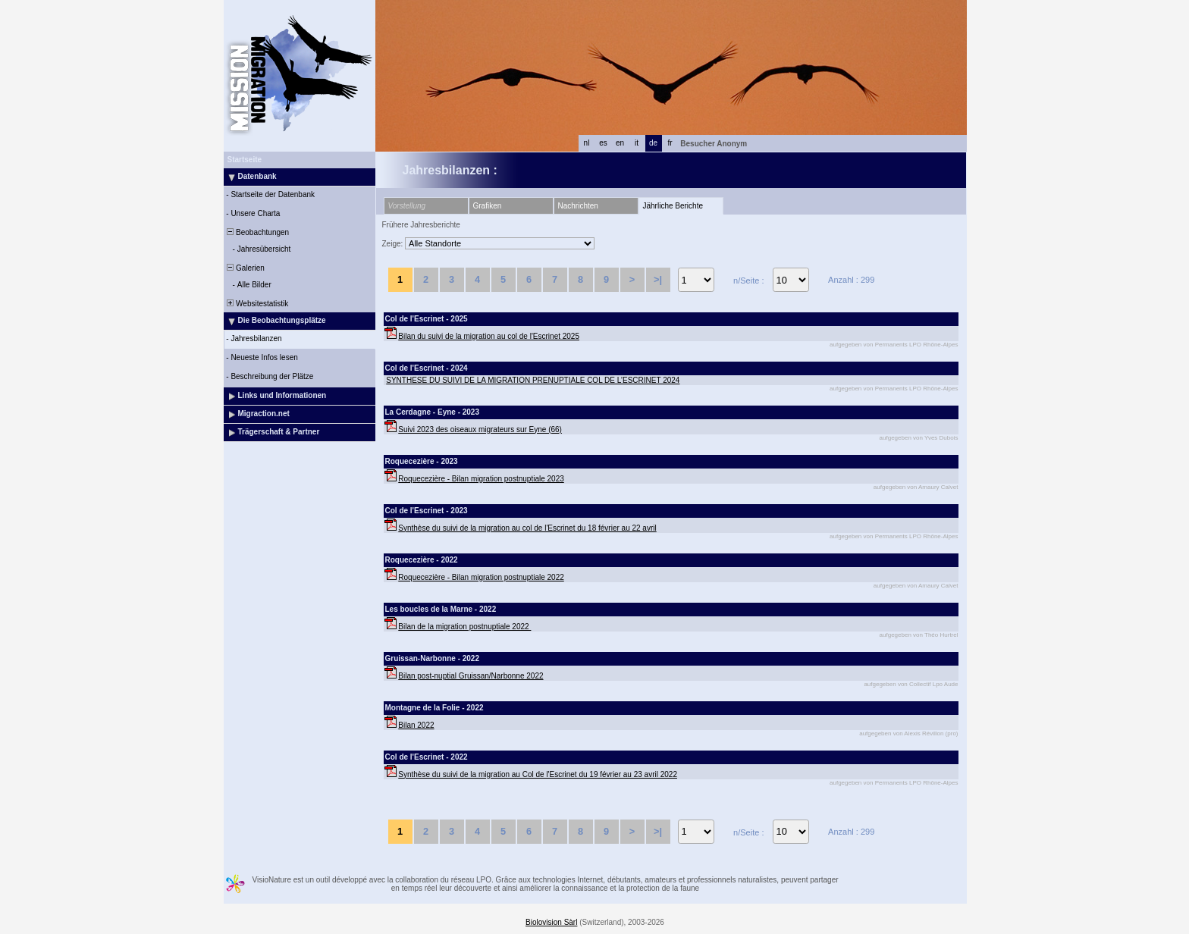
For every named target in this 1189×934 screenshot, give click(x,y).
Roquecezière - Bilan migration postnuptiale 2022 (480, 577)
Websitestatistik (257, 303)
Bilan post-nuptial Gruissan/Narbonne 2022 (470, 676)
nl (587, 143)
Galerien (245, 268)
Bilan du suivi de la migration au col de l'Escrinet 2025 (488, 336)
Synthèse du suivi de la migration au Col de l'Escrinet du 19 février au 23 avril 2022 (537, 774)
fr (669, 143)
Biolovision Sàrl (551, 922)
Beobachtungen (257, 232)
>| (658, 279)
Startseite (244, 159)
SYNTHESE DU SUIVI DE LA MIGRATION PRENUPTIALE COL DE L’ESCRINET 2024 (532, 380)
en (620, 143)
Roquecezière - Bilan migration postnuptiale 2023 (480, 479)
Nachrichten (578, 206)
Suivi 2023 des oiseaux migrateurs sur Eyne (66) (480, 429)
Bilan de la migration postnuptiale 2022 (464, 626)
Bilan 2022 (416, 725)
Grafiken (487, 206)
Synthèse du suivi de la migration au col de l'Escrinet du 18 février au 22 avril (527, 528)
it (636, 143)
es (603, 143)
